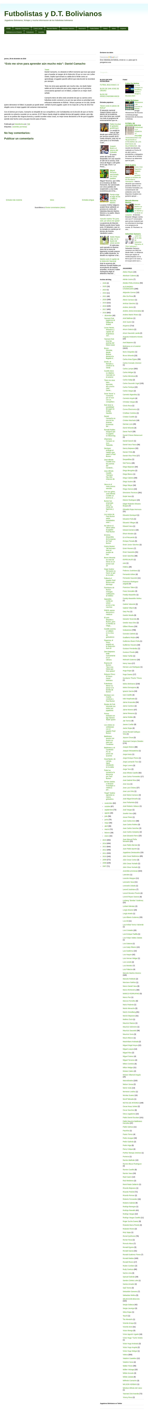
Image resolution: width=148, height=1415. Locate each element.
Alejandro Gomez (129, 292)
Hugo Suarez (128, 674)
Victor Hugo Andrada (130, 1344)
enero (107, 836)
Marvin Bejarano (129, 1016)
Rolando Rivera (128, 1229)
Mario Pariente (128, 1005)
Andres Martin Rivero (131, 315)
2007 (105, 866)
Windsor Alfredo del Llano (132, 1388)
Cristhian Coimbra (129, 413)
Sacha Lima (127, 1273)
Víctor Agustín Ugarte (131, 1334)
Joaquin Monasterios (130, 751)
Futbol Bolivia (94, 28)
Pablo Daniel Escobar (131, 1117)
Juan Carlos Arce (129, 821)
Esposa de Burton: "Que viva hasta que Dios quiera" (109, 667)
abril (106, 826)
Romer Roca (127, 1240)
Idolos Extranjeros (129, 687)
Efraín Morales (128, 534)
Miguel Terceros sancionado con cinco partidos (114, 174)
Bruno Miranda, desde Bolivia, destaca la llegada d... (109, 353)
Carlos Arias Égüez (130, 359)
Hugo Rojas (127, 671)
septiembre (109, 810)
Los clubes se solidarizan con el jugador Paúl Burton (109, 729)
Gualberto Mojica (129, 637)
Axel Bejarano (128, 342)
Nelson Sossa (128, 1084)
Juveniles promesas (19, 127)
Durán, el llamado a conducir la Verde (109, 365)
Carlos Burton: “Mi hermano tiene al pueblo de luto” (109, 550)
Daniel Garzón (128, 441)
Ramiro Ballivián (129, 1160)
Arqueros (123, 28)
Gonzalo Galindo (129, 634)
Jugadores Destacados (131, 852)
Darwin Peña (127, 452)
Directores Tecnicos (130, 493)
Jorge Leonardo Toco (131, 762)
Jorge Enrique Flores (130, 758)
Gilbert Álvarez (128, 626)
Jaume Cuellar (128, 724)
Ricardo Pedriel (128, 1192)
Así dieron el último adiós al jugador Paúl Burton (109, 529)
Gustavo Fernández (130, 648)
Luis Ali (125, 921)
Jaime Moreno (128, 710)
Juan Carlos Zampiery (131, 832)
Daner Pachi (127, 431)
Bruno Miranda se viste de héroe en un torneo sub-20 (109, 562)
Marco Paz (127, 997)
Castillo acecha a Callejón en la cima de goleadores (110, 633)
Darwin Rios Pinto (129, 456)
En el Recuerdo (128, 537)
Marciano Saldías (129, 982)
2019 (105, 303)
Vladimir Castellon (129, 1358)
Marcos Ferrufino (129, 1001)
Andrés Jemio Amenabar (132, 311)
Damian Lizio (128, 424)
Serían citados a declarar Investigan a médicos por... (109, 786)
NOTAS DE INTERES (131, 1103)
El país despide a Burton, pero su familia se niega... (109, 622)
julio (106, 816)
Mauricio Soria (128, 1034)
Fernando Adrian (129, 574)
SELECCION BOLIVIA (131, 1299)
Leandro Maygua (129, 878)
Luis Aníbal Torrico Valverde (133, 925)
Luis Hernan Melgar (130, 958)
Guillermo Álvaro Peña (131, 641)
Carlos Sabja (127, 380)
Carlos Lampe (38, 28)
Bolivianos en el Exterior (14, 32)
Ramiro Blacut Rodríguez (132, 1164)
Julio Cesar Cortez (130, 860)
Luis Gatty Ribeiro (129, 947)
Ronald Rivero (128, 1262)
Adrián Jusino (128, 279)
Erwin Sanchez (128, 556)
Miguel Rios (127, 1053)
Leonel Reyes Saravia (131, 897)
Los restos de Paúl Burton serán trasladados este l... (109, 518)
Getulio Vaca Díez (129, 623)
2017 (105, 309)
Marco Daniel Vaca (130, 986)
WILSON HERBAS (130, 1384)
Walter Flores (128, 1366)
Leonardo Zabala (129, 886)
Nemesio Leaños (129, 1092)
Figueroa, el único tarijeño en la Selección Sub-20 (109, 644)
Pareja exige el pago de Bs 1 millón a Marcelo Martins (115, 199)
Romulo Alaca (128, 1243)
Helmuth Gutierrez (129, 660)
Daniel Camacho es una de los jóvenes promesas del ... (109, 421)
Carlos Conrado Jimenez (132, 363)
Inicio (52, 200)
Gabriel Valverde (129, 604)
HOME (8, 28)
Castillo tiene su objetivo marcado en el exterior (109, 374)
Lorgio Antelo (128, 913)
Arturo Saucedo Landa (131, 333)
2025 (105, 286)
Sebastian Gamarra (68, 28)
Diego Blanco (128, 474)
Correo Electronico (130, 409)
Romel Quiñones (129, 1236)
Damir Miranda (128, 428)
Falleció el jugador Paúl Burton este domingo (109, 581)
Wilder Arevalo (128, 1373)
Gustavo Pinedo (129, 652)
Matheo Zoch (128, 1019)
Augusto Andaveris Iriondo (132, 337)
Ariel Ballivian (128, 318)
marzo (107, 829)
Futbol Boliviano (132, 100)
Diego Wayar (127, 485)
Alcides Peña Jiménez (131, 283)
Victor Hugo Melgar (130, 1351)
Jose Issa (126, 784)
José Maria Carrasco (130, 795)
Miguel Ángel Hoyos (130, 1045)
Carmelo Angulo (129, 398)
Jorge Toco (127, 769)
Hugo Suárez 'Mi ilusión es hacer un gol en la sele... (110, 572)
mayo (107, 823)
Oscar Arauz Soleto (130, 1106)
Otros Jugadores (129, 1114)
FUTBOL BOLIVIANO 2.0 (109, 85)
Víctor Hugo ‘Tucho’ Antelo (133, 1338)
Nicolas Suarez (128, 1095)
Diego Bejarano (128, 467)
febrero (107, 833)
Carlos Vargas (128, 391)
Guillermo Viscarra (130, 645)
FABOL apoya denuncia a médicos (109, 612)
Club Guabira (130, 165)
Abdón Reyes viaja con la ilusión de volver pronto (115, 240)
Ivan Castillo (127, 695)
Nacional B (82, 28)
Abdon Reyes (128, 272)
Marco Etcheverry (129, 990)
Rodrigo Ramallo (129, 1210)
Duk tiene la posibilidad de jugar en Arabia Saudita (109, 409)
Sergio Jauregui (129, 1308)
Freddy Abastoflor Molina (132, 598)
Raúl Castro (127, 1177)
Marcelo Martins (52, 28)
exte (124, 563)
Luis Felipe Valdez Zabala (132, 938)
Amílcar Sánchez (129, 303)
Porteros (126, 1156)
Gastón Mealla (128, 615)
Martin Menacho (129, 1008)
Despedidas (127, 459)
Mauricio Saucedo (129, 1030)
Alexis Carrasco (129, 300)
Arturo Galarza (128, 329)
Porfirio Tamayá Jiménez (132, 1153)
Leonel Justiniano (129, 889)
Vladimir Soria (128, 1362)
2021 (105, 296)
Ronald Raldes (128, 1258)
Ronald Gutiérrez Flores (132, 1255)
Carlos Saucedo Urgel (131, 383)
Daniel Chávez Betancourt (132, 435)
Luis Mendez (127, 966)
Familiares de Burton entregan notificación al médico (109, 592)
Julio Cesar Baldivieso (131, 856)
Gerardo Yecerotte (129, 619)
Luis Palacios (128, 969)
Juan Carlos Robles (130, 824)
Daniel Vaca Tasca (130, 445)
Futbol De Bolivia (132, 83)
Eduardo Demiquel (130, 515)
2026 (105, 283)
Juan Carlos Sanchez (131, 828)
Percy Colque (128, 1149)
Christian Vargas (129, 402)
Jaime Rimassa (128, 713)
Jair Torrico (127, 721)
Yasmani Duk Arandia (131, 1394)
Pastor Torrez (128, 1134)
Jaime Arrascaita (129, 702)
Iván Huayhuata (129, 699)
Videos (105, 28)
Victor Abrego (128, 1330)
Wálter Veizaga (128, 1369)
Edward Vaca (128, 526)
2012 (105, 850)
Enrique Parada (128, 541)
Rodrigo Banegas (129, 1207)
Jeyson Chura (128, 737)
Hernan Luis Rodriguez (131, 667)
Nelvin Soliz (127, 1088)
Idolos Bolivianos (129, 684)
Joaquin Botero (128, 747)
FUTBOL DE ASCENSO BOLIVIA (133, 124)
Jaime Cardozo (128, 706)
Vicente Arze (127, 1327)
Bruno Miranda (128, 356)
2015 (105, 840)
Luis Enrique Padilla (130, 934)
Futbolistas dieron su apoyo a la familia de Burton (109, 688)
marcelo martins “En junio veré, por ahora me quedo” (110, 220)
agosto (107, 813)
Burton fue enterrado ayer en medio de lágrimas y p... (109, 506)
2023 (105, 290)
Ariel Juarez (127, 322)
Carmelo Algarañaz (130, 395)
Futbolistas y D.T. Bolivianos (53, 14)
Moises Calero (128, 1071)
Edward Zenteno (129, 530)
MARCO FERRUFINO (131, 994)
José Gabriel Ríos (129, 780)
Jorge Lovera (128, 765)
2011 (105, 853)
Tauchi (125, 1316)
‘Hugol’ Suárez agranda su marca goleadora (109, 796)
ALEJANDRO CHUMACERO (128, 288)
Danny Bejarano (129, 448)
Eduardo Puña (128, 519)
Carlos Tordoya (128, 387)
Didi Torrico (127, 463)
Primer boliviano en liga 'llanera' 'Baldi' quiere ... (109, 718)
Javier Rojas (127, 728)
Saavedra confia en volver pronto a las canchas (109, 603)
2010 (105, 856)
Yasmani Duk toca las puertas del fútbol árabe (109, 342)
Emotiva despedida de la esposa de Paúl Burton (109, 539)
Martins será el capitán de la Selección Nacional (109, 260)
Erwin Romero (128, 548)
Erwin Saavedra (129, 552)
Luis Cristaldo (128, 930)
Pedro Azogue (128, 1138)
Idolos (114, 28)
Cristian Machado (129, 420)
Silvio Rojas (127, 1312)
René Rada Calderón (131, 1184)
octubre (108, 806)
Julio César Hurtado (130, 867)
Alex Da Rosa (128, 296)
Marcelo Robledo (129, 979)
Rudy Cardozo (128, 1269)
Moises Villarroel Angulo (132, 1075)
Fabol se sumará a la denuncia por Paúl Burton (109, 774)
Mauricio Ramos (129, 1023)
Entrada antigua (88, 200)
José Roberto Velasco (131, 806)
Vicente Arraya (128, 1323)
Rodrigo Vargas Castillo (131, 1218)
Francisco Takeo (129, 587)
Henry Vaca (127, 663)
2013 (105, 847)
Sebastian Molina (129, 1295)
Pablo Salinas (128, 1127)
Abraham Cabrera (129, 276)
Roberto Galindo (129, 1203)
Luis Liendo (127, 962)
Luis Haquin (127, 955)
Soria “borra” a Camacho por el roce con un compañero (109, 398)
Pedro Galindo (128, 1142)
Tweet (47, 70)
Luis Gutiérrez (128, 951)
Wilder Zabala (128, 1377)
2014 (105, 843)
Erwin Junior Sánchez (131, 545)
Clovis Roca (127, 406)
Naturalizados (128, 1081)
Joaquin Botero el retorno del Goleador (114, 149)
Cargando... (104, 72)
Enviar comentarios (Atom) (55, 207)
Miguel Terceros (129, 1060)
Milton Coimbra (128, 1064)
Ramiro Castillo (128, 1170)
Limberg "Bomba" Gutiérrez (133, 900)
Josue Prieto (127, 817)
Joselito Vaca (128, 813)
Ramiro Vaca (127, 1173)
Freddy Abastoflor (129, 595)
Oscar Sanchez (128, 1110)
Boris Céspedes (129, 352)
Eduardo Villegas (129, 523)
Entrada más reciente (14, 200)
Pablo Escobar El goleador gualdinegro (115, 126)
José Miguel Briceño (130, 799)
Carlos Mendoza (129, 376)
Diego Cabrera (128, 478)
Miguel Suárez (128, 1056)
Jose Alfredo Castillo (130, 773)
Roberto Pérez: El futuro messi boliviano (109, 677)
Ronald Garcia (128, 1251)
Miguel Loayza (128, 1049)
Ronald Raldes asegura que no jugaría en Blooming (109, 433)
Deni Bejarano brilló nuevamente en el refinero (109, 656)
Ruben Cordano (129, 1266)
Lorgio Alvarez (128, 910)
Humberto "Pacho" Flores (132, 678)
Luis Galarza (127, 943)
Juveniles (41, 32)
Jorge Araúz (127, 754)
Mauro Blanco (128, 1038)
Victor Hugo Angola (130, 1347)
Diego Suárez (128, 482)
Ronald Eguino (128, 1247)
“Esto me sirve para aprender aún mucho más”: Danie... (109, 385)
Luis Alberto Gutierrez (131, 917)
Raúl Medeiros (128, 1181)
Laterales (126, 875)
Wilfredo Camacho (130, 1381)
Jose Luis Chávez (129, 788)
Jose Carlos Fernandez (131, 776)
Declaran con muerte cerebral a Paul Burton (109, 698)
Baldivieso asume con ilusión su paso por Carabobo (109, 740)
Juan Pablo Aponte (130, 849)
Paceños (126, 1131)
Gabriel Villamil (128, 608)
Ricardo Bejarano (129, 1188)
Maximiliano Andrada (130, 1042)
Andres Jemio (128, 307)
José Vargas (127, 810)
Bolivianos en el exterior (132, 346)
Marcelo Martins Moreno (132, 973)
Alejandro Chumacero (22, 28)
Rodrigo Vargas (128, 1214)
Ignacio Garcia (128, 691)
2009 (105, 860)
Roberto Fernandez (130, 1199)
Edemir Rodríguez (129, 500)
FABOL (125, 567)
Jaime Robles (128, 717)
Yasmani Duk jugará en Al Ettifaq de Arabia (109, 321)
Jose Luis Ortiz (128, 791)
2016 (105, 313)
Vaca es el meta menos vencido (109, 486)
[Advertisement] (74, 43)
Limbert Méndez (129, 906)
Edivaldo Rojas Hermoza (132, 509)
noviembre (109, 803)
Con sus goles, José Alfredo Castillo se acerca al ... (109, 495)
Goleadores (30, 32)
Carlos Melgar (128, 372)
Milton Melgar (128, 1067)
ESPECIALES (128, 560)
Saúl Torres (127, 1288)
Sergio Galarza (128, 1305)
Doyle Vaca (127, 496)
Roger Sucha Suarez (130, 1221)
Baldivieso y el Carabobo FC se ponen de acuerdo (109, 752)
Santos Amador (128, 1284)
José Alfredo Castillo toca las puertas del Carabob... (109, 464)
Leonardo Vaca (128, 882)
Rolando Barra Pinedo (131, 1225)
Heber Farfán (128, 656)
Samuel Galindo (129, 1277)
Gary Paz (126, 611)
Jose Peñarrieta (129, 802)
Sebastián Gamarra (130, 1291)
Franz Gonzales (129, 591)
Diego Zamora (128, 489)
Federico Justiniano (130, 571)
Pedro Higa (127, 1145)
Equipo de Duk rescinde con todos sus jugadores (109, 707)
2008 (105, 863)
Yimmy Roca (127, 1397)
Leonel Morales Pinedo (131, 893)
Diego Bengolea (129, 470)
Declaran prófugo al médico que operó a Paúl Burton (109, 452)
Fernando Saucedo (130, 578)
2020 (105, 299)
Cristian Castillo (128, 417)
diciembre (108, 315)
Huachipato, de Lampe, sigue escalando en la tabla (109, 763)
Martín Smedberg (129, 1012)
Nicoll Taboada (128, 1099)
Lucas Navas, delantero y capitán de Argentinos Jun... (109, 332)
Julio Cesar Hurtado (130, 863)
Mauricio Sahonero (130, 1027)
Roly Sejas (127, 1232)
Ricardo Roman (128, 1195)
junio (106, 820)
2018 (105, 306)
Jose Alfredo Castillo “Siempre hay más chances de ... (109, 476)
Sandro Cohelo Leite (130, 1280)
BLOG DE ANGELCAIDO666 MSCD (109, 95)
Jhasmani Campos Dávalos (133, 741)
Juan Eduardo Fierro (130, 836)
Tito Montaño (128, 1319)
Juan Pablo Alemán (130, 845)
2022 (105, 293)
